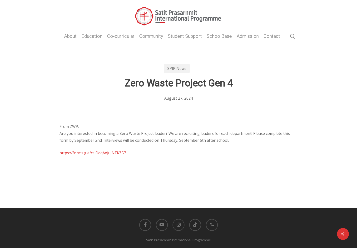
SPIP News (176, 68)
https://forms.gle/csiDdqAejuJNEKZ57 (93, 153)
